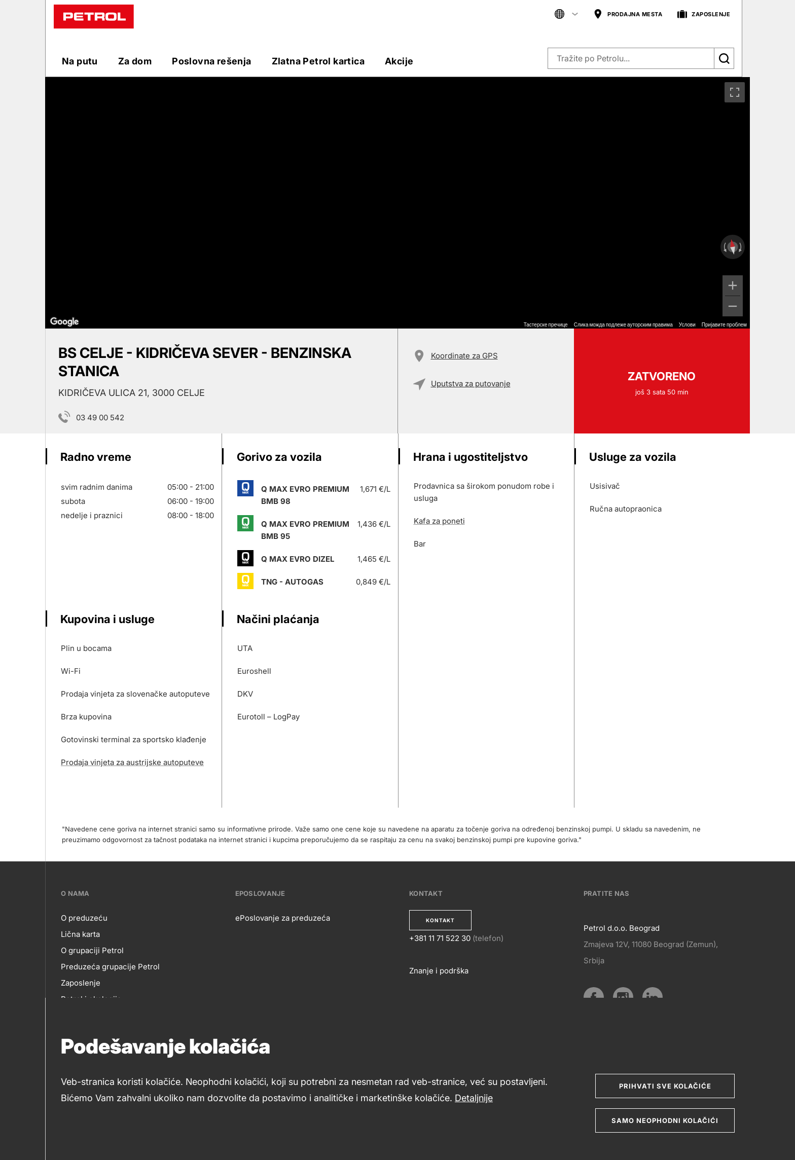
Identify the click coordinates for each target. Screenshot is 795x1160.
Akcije (399, 61)
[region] (397, 203)
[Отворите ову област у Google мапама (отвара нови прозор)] (64, 322)
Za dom (135, 61)
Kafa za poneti (439, 521)
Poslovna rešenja (211, 61)
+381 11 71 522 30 (440, 938)
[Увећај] (732, 285)
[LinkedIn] (652, 997)
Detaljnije (474, 1098)
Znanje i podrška (438, 970)
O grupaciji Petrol (92, 950)
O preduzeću (84, 918)
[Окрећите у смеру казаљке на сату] (741, 247)
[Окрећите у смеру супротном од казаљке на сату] (724, 247)
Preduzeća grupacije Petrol (110, 966)
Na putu (80, 61)
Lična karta (80, 934)
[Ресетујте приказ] (733, 247)
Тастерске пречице (546, 325)
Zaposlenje (80, 983)
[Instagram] (623, 997)
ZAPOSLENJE (703, 14)
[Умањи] (732, 306)
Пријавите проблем (724, 325)
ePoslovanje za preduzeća (282, 918)
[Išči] (724, 58)
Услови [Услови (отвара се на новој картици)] (687, 325)
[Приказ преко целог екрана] (735, 92)
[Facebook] (594, 997)
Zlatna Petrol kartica (318, 61)
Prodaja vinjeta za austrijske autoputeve (132, 762)
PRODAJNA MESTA (627, 14)
